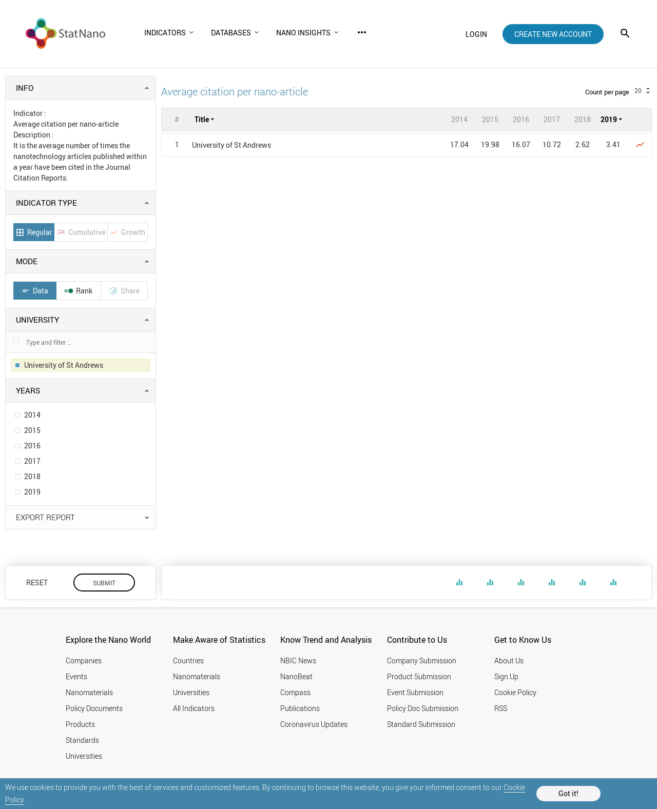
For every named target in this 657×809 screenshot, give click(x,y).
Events (76, 676)
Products (80, 724)
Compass (295, 692)
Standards (82, 740)
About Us (509, 660)
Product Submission (419, 676)
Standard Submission (421, 724)
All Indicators (194, 708)
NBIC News (298, 660)
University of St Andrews (231, 145)
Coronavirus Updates (313, 724)
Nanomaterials (89, 692)
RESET (37, 582)
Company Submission (421, 660)
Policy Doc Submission (422, 708)
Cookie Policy (515, 692)
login (476, 34)
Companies (84, 660)
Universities (84, 756)
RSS (500, 708)
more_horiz (362, 32)
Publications (300, 708)
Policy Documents (94, 708)
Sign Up (506, 676)
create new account (553, 34)
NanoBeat (296, 676)
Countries (188, 660)
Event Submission (415, 692)
